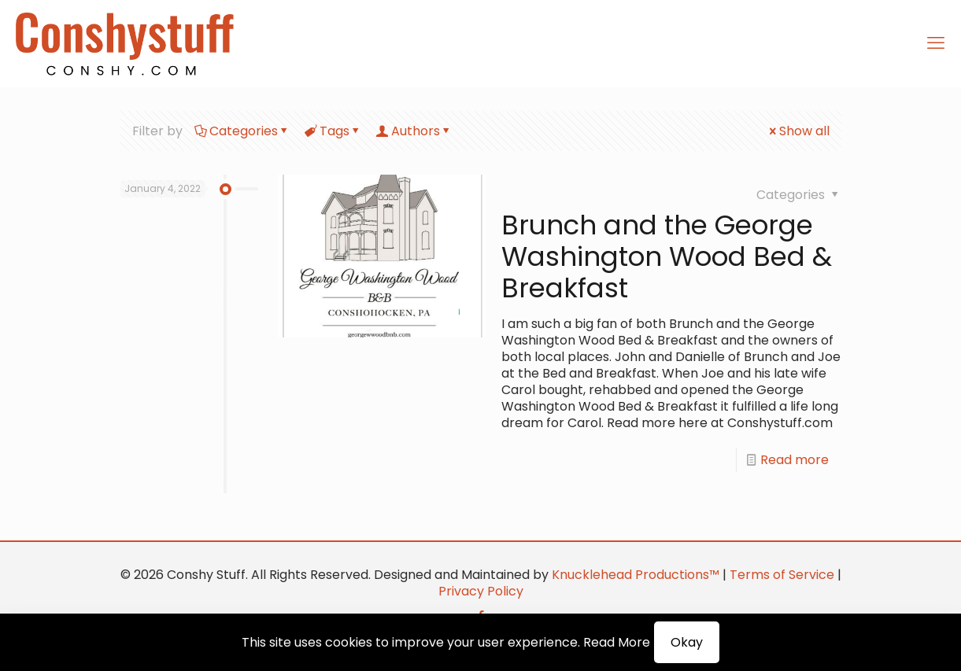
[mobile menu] (935, 43)
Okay (687, 642)
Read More (616, 642)
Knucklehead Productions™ (635, 575)
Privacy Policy (480, 591)
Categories (242, 131)
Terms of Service (782, 575)
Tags (333, 131)
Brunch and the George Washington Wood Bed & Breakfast (666, 256)
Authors (414, 131)
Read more (794, 460)
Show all (798, 131)
